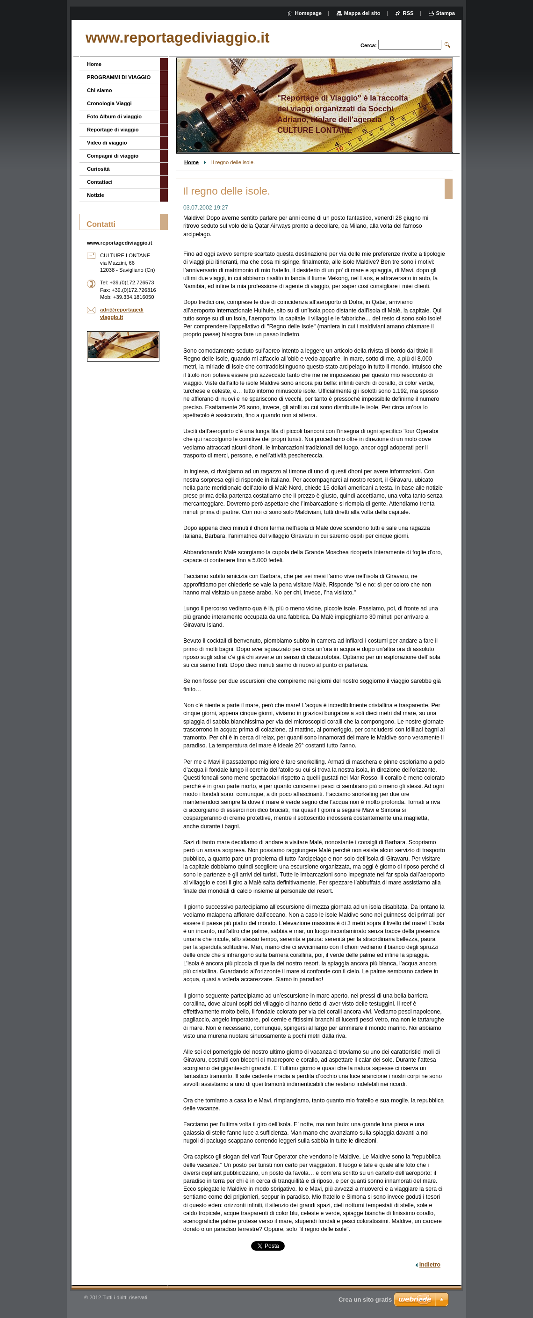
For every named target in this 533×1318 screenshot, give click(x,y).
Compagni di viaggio (112, 156)
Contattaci (100, 182)
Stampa (445, 13)
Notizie (95, 195)
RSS (408, 13)
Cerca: (368, 45)
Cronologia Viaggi (109, 103)
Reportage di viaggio (113, 129)
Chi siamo (99, 90)
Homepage (308, 13)
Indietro (429, 1264)
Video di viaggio (107, 142)
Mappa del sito (362, 13)
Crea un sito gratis (365, 1299)
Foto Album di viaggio (114, 116)
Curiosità (98, 169)
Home (191, 162)
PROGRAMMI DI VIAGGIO (119, 77)
